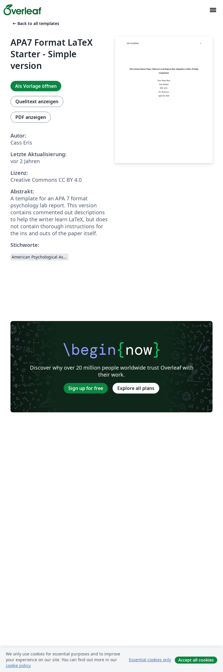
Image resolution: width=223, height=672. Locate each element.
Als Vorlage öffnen (36, 86)
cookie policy (18, 665)
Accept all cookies (196, 660)
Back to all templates (35, 23)
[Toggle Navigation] (213, 10)
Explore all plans (135, 388)
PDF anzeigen (30, 117)
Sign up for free (85, 388)
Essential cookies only (150, 659)
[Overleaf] (22, 10)
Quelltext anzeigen (36, 101)
